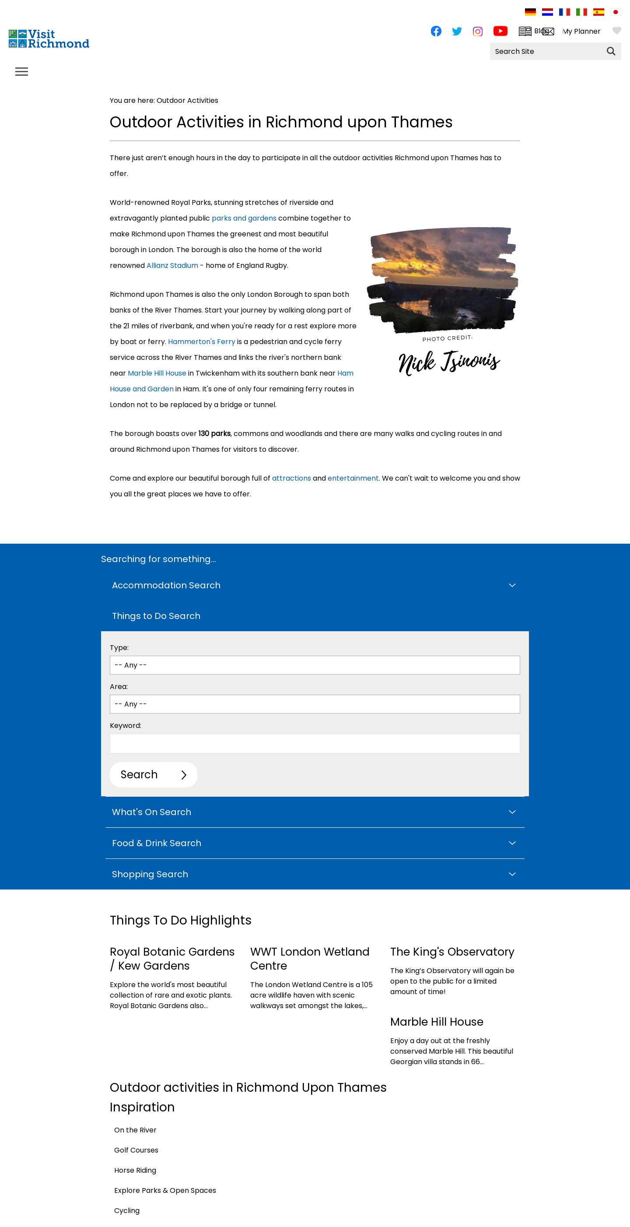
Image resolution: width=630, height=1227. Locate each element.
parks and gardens (244, 218)
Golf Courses (136, 1150)
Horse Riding (135, 1170)
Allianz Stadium (172, 265)
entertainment (353, 478)
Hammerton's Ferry (201, 342)
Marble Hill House (157, 373)
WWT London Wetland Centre (310, 959)
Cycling (127, 1211)
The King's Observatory (452, 952)
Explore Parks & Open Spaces (165, 1190)
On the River (135, 1130)
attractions (291, 478)
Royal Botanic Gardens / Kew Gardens (172, 959)
